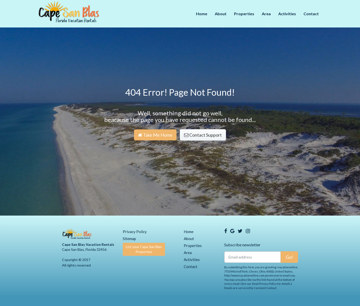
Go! (289, 257)
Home (201, 13)
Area (266, 13)
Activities (287, 13)
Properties (244, 13)
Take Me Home (155, 135)
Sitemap (129, 238)
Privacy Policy (135, 231)
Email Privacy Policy (264, 283)
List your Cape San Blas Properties (144, 249)
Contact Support (203, 135)
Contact (311, 13)
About (220, 13)
